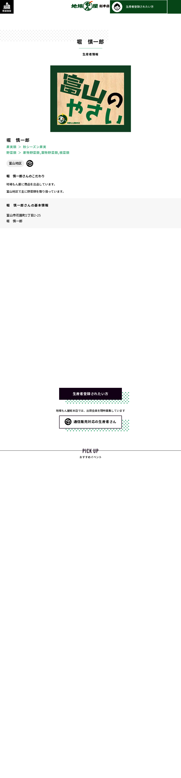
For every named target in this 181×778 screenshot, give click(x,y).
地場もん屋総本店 (90, 6)
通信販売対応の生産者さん (95, 422)
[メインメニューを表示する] (174, 7)
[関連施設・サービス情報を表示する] (7, 7)
